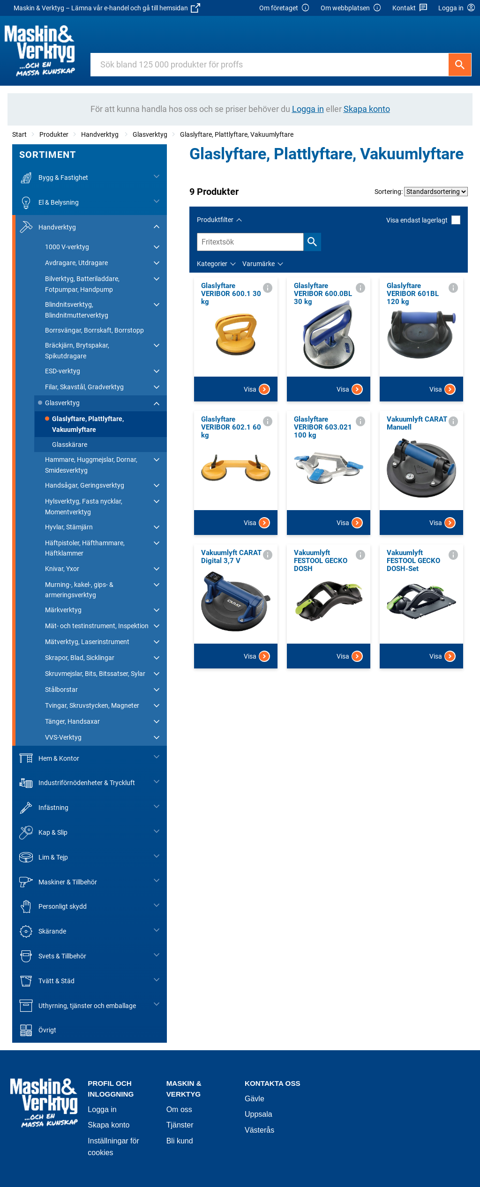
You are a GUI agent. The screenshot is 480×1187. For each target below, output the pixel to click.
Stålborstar (61, 689)
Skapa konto (108, 1125)
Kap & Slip (43, 832)
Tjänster (180, 1125)
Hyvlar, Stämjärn (69, 527)
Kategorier (212, 263)
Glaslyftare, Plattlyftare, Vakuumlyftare (236, 134)
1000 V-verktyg (67, 247)
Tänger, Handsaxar (72, 721)
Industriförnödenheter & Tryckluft (77, 783)
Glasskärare (69, 444)
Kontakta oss (272, 1083)
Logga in (102, 1109)
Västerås (259, 1130)
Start (19, 134)
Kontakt (410, 8)
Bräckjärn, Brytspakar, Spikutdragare (77, 350)
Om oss (179, 1109)
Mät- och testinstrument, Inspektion (97, 626)
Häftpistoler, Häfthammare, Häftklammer (85, 548)
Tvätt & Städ (47, 981)
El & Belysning (49, 202)
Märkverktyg (63, 610)
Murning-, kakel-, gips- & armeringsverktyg (79, 590)
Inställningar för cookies (113, 1147)
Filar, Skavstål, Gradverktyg (84, 387)
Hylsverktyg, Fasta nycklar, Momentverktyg (83, 506)
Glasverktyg (150, 134)
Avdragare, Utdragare (76, 263)
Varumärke (258, 263)
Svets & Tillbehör (52, 956)
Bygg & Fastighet (53, 178)
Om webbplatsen (351, 8)
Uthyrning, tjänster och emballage (77, 1005)
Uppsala (258, 1114)
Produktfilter (215, 219)
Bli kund (179, 1141)
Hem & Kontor (49, 758)
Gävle (254, 1099)
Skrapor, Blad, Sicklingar (79, 657)
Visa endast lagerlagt (423, 219)
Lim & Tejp (43, 857)
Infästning (43, 808)
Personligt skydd (53, 906)
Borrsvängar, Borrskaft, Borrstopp (94, 330)
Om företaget (284, 8)
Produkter (53, 134)
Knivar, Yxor (62, 568)
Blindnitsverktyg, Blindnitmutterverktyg (76, 310)
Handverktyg (100, 134)
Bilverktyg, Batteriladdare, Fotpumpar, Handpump (82, 284)
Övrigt (37, 1030)
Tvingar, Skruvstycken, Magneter (92, 705)
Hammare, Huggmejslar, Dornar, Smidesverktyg (91, 465)
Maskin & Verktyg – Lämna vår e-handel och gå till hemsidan (107, 8)
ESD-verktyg (62, 371)
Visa (257, 389)
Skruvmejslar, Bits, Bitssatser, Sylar (95, 673)
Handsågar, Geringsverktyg (84, 485)
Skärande (42, 931)
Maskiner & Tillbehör (58, 882)
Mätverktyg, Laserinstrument (87, 641)
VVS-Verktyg (63, 737)
